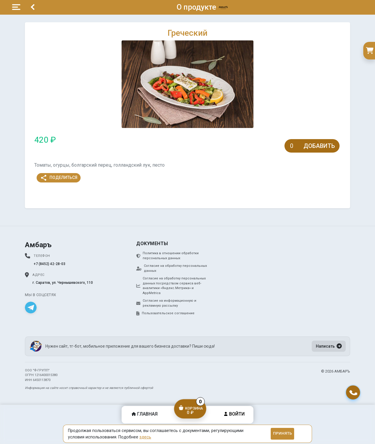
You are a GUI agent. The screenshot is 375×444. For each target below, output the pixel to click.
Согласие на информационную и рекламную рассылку (166, 303)
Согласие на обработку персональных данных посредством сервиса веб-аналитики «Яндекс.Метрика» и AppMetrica (171, 285)
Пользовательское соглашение (165, 313)
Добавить (319, 145)
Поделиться (58, 177)
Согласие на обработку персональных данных (171, 268)
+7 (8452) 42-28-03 (49, 264)
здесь (145, 437)
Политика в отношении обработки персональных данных (167, 255)
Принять (282, 433)
